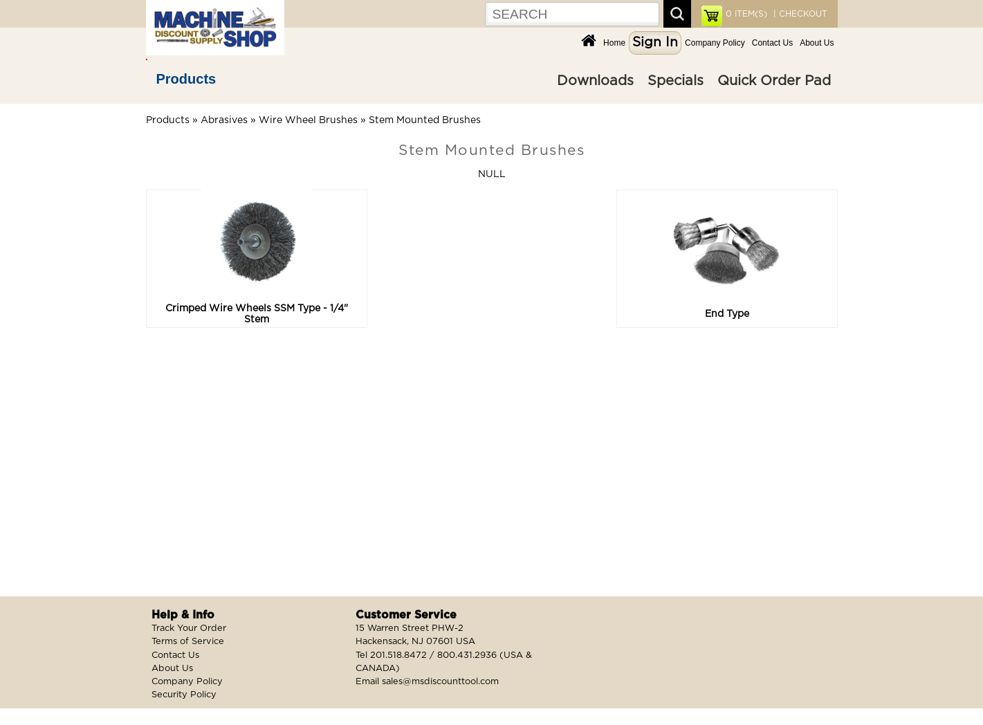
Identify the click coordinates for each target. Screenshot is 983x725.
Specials (675, 81)
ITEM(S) (746, 14)
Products (186, 78)
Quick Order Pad (774, 81)
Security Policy (184, 694)
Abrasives (224, 120)
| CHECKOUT (799, 14)
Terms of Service (187, 641)
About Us (817, 43)
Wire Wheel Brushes (308, 120)
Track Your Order (188, 628)
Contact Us (772, 43)
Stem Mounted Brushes (425, 120)
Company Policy (715, 43)
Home (614, 43)
